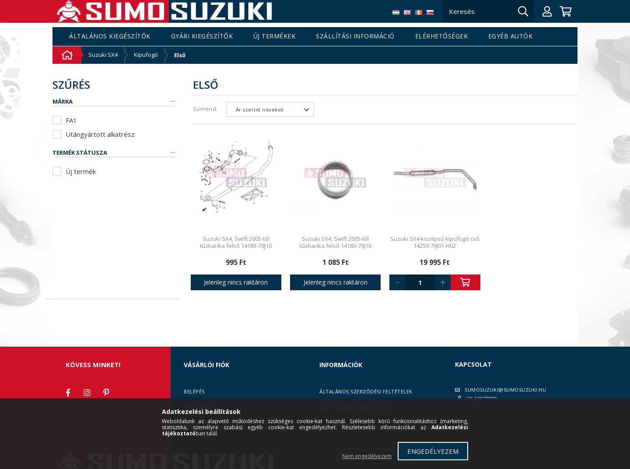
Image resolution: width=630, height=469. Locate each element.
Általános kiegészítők (109, 36)
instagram (87, 392)
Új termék (81, 171)
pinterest (106, 392)
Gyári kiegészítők (202, 36)
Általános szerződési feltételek (366, 391)
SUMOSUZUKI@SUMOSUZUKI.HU (505, 389)
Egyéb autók (510, 36)
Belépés (194, 391)
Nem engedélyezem (367, 456)
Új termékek (274, 36)
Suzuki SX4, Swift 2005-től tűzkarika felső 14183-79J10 (236, 242)
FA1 (71, 120)
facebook (68, 392)
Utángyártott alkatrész (100, 134)
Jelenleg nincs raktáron (236, 282)
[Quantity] (420, 282)
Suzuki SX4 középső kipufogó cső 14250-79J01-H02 (435, 242)
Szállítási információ (355, 36)
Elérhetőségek (441, 36)
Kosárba (465, 282)
